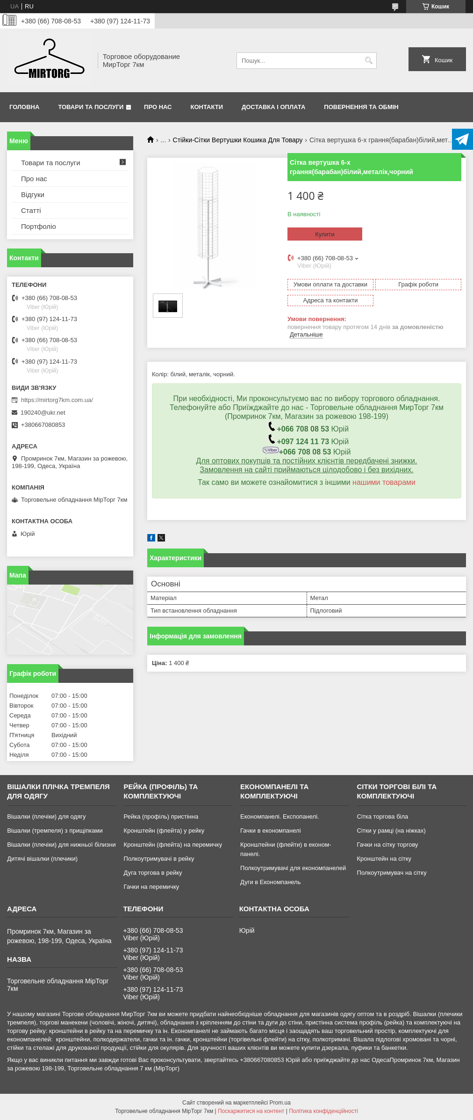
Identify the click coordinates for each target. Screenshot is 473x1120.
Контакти (207, 106)
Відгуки (32, 194)
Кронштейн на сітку (384, 858)
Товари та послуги (90, 106)
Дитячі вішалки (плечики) (42, 858)
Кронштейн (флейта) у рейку (164, 830)
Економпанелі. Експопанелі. (279, 816)
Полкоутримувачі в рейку (159, 858)
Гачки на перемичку (151, 886)
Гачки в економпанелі (270, 830)
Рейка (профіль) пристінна (161, 816)
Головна (24, 106)
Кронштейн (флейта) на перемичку (173, 844)
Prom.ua (280, 1102)
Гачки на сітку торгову (387, 844)
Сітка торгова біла (382, 816)
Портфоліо (38, 226)
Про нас (158, 106)
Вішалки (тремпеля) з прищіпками (55, 830)
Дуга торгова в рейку (153, 872)
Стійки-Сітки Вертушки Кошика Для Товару (238, 140)
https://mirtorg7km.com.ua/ (57, 399)
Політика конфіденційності (323, 1111)
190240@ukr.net (43, 412)
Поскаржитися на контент (251, 1111)
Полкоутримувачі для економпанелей (293, 867)
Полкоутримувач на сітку (392, 872)
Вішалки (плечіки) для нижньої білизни (61, 844)
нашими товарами (384, 482)
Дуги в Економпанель (270, 882)
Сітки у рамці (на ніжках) (391, 830)
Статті (31, 210)
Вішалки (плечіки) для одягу (46, 816)
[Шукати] (368, 60)
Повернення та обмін (361, 106)
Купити (325, 234)
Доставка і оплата (273, 106)
